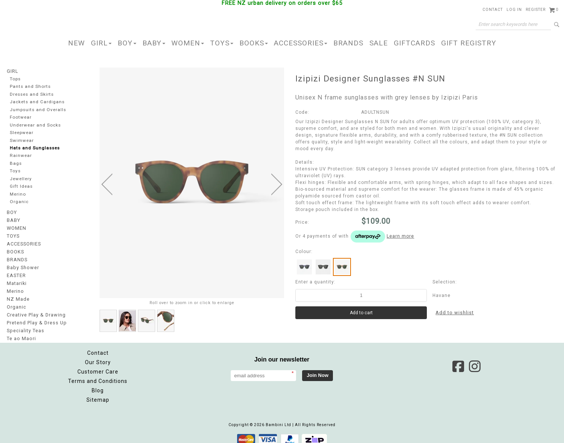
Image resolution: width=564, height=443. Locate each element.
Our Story (98, 356)
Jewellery (21, 178)
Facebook (458, 360)
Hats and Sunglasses (34, 148)
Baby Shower (22, 265)
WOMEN (187, 43)
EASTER (16, 272)
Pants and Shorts (30, 86)
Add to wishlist (454, 312)
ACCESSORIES (300, 43)
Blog (98, 384)
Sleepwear (22, 132)
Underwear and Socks (35, 124)
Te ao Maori (21, 332)
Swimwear (21, 140)
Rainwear (20, 155)
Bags (15, 163)
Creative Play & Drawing (35, 310)
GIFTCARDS (414, 43)
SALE (378, 43)
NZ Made (17, 295)
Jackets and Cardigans (36, 101)
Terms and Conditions (97, 375)
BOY (127, 43)
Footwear (20, 117)
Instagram (474, 360)
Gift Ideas (21, 186)
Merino (18, 194)
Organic (19, 201)
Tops (15, 78)
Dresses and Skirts (32, 94)
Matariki (16, 280)
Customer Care (97, 366)
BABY (153, 43)
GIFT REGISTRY (468, 43)
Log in (514, 10)
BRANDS (348, 43)
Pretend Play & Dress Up (36, 317)
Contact (492, 10)
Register (536, 10)
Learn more (400, 236)
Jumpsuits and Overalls (37, 109)
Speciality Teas (25, 325)
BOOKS (253, 43)
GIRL (101, 43)
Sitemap (97, 394)
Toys (15, 171)
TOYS (221, 43)
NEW (76, 43)
